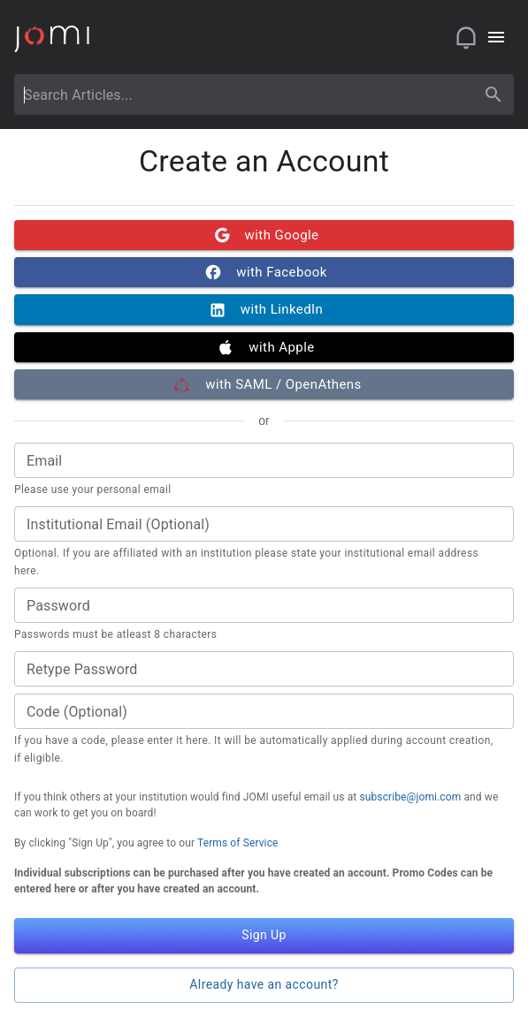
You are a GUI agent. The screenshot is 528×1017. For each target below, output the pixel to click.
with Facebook (264, 272)
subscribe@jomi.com (410, 797)
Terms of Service (238, 843)
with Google (264, 235)
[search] (493, 94)
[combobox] (247, 94)
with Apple (264, 347)
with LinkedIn (264, 309)
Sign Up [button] (264, 935)
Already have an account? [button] (264, 985)
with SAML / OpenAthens (264, 384)
